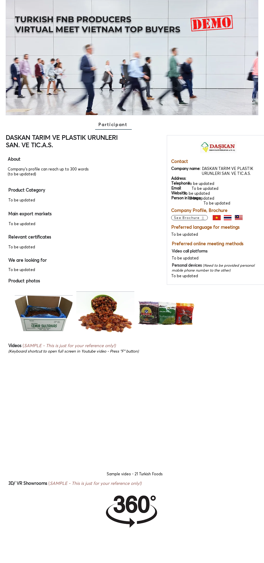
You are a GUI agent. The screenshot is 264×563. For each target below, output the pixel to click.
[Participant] (113, 124)
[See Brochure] (189, 217)
